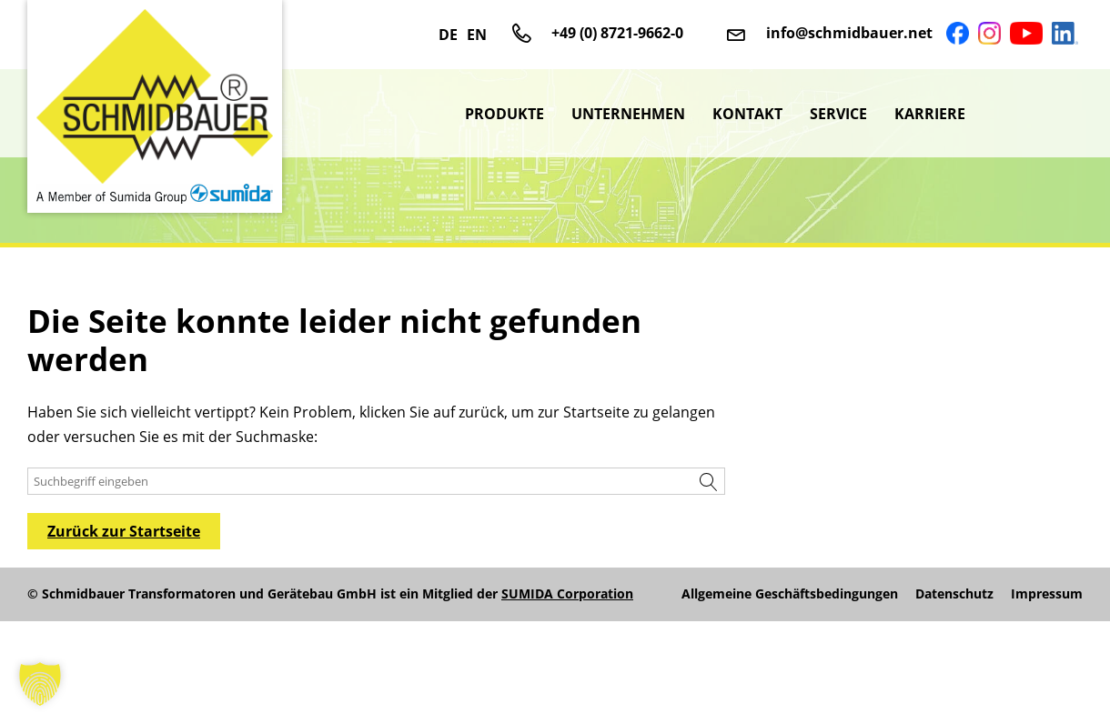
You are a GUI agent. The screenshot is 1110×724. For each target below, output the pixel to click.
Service (838, 114)
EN (477, 34)
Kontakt (747, 114)
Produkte (504, 114)
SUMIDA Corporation (567, 593)
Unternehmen (628, 114)
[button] (40, 684)
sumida (1031, 114)
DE (448, 34)
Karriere (929, 114)
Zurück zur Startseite (123, 531)
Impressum (1047, 594)
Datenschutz (954, 594)
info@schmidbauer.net (849, 33)
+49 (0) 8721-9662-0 (617, 33)
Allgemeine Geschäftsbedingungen (789, 594)
